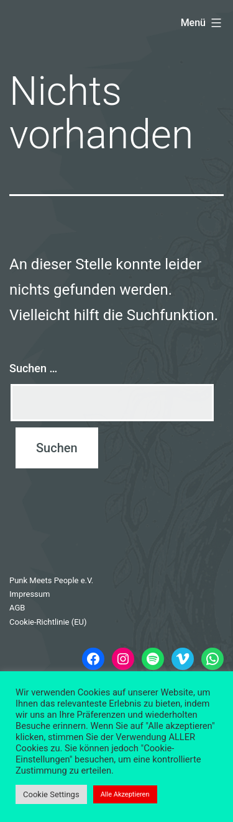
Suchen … (33, 368)
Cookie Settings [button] (51, 794)
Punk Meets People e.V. (51, 580)
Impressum (29, 594)
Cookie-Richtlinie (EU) (48, 622)
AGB (17, 607)
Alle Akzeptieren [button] (125, 794)
